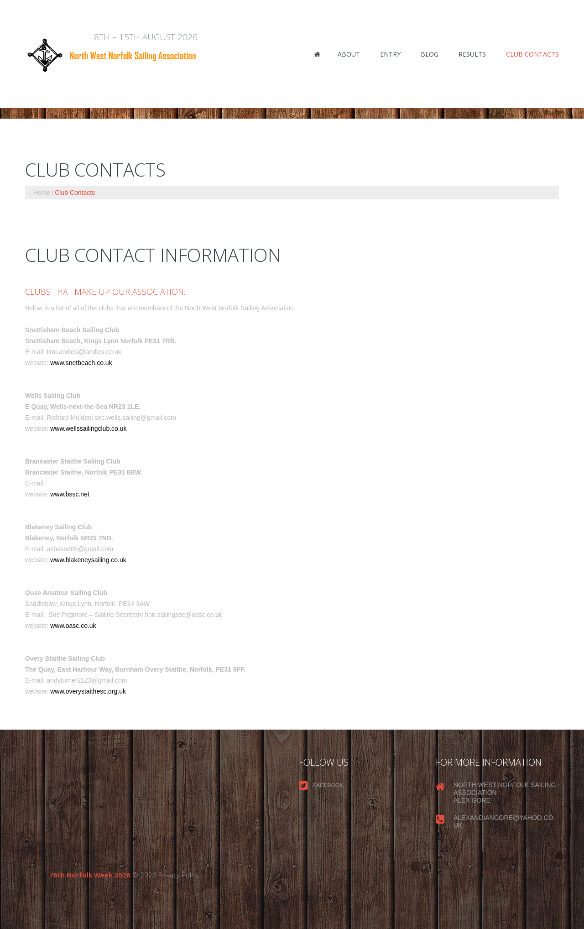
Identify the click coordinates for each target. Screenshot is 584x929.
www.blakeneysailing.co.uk (88, 560)
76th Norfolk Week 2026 (89, 874)
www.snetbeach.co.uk (81, 362)
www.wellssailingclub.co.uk (88, 428)
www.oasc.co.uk (73, 625)
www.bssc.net (69, 494)
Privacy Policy (178, 874)
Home (41, 192)
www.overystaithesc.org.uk (88, 691)
